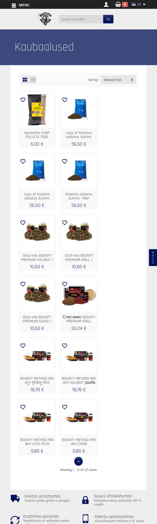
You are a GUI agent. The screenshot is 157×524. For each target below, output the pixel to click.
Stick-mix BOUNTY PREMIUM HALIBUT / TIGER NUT (78, 197)
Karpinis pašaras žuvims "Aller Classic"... (36, 197)
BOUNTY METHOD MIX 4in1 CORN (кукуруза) (120, 320)
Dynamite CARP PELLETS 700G (37, 134)
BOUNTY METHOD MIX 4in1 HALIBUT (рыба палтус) (37, 320)
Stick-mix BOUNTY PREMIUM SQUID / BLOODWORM (36, 259)
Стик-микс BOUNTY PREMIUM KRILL (78, 256)
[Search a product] (81, 19)
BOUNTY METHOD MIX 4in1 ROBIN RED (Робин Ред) (120, 259)
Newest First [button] (112, 79)
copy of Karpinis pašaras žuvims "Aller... (78, 136)
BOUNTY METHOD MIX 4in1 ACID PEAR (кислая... (78, 320)
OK (108, 19)
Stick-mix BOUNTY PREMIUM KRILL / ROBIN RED (120, 197)
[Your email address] (67, 501)
